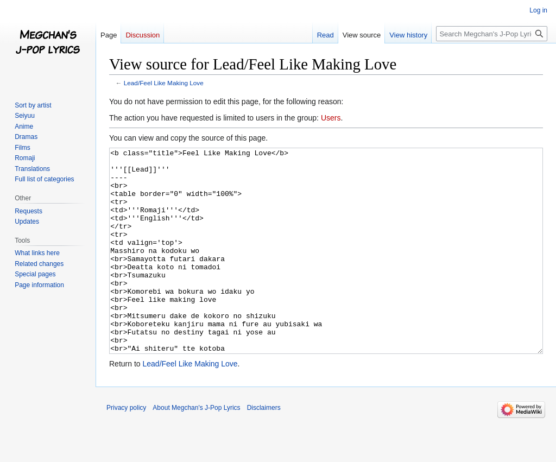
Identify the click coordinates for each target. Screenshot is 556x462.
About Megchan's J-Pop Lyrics (196, 448)
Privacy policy (126, 448)
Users (331, 117)
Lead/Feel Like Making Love (164, 82)
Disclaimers (264, 448)
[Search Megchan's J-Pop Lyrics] (491, 33)
